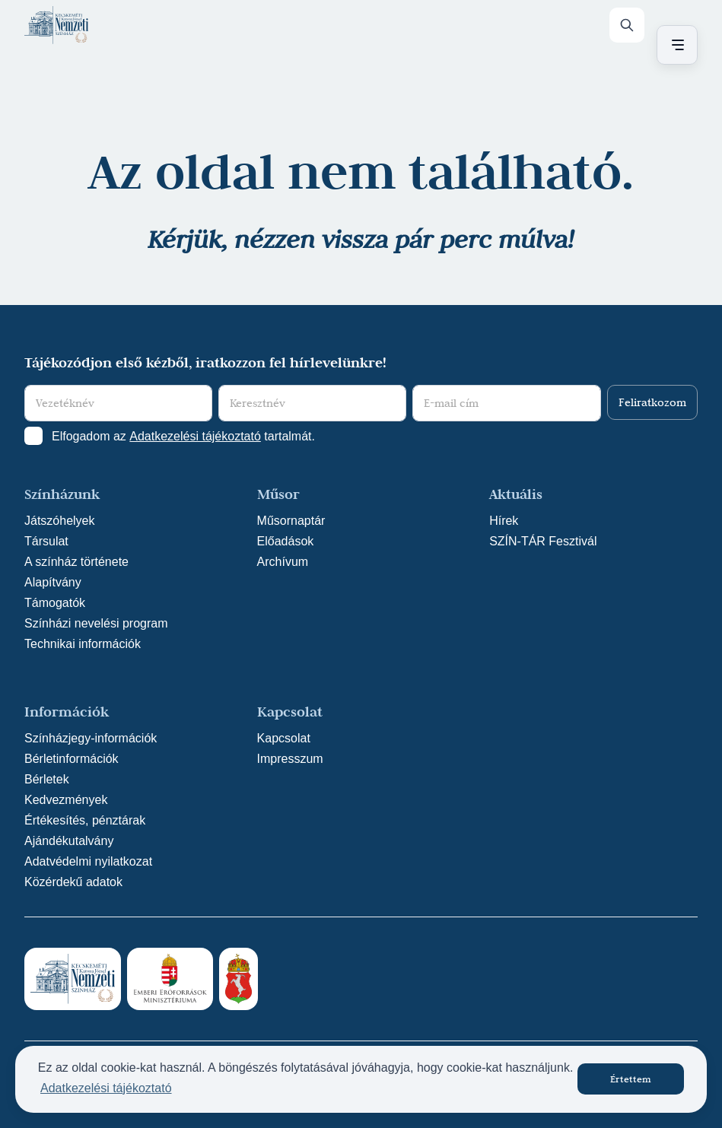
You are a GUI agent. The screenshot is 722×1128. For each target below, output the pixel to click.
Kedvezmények (65, 799)
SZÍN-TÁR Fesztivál (542, 541)
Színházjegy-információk (90, 738)
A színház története (76, 561)
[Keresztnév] (312, 403)
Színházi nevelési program (96, 623)
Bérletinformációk (71, 758)
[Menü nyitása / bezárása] (675, 44)
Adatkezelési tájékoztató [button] (106, 1088)
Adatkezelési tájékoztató (195, 436)
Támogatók (54, 602)
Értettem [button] (630, 1078)
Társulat (46, 541)
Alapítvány (52, 582)
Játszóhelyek (59, 520)
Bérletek (46, 779)
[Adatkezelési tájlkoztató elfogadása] (33, 436)
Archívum (283, 561)
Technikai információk (82, 643)
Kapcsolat (283, 738)
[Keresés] (626, 25)
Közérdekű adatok (73, 881)
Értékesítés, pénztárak (84, 820)
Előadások (285, 541)
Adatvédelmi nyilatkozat (88, 861)
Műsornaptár (291, 520)
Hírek (503, 520)
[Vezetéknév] (118, 403)
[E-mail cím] (506, 403)
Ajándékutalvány (68, 840)
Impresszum (290, 758)
